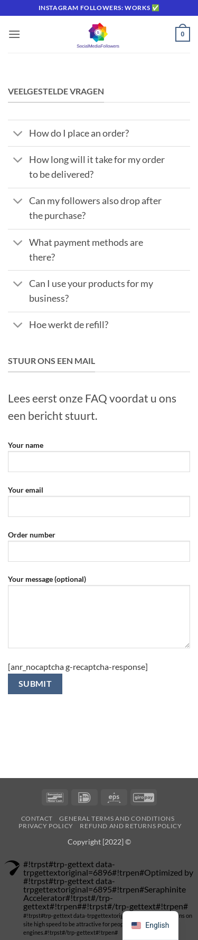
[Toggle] (18, 134)
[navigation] (150, 925)
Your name (99, 460)
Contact (37, 818)
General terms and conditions (116, 818)
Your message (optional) (99, 615)
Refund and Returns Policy (131, 826)
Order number (99, 550)
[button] (14, 34)
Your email (99, 505)
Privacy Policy (45, 826)
